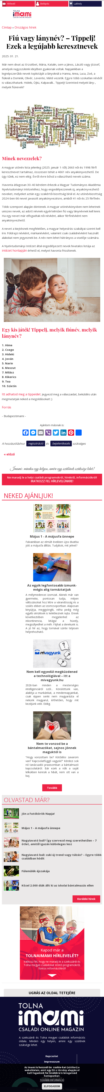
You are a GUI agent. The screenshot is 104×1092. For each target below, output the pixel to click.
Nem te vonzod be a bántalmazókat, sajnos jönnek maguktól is (52, 744)
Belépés (44, 3)
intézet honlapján (13, 250)
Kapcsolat (51, 1051)
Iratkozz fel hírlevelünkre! (52, 479)
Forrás (6, 406)
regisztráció (35, 442)
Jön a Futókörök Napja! (38, 809)
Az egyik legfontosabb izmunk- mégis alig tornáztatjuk (52, 584)
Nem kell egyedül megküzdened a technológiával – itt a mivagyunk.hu (52, 672)
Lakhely (78, 3)
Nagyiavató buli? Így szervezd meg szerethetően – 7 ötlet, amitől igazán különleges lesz (59, 838)
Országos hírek (23, 27)
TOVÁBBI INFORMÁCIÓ (52, 1080)
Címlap (6, 27)
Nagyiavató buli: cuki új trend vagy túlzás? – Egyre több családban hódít (62, 852)
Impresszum (52, 1057)
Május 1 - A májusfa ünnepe (52, 534)
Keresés (92, 14)
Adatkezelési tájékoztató (51, 1062)
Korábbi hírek (86, 894)
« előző (9, 452)
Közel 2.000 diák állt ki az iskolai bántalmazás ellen (58, 881)
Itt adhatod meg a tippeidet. (20, 393)
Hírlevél (11, 3)
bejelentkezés (61, 442)
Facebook (99, 14)
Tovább (52, 783)
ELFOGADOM (52, 1086)
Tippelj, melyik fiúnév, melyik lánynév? (48, 332)
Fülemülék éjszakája (36, 867)
